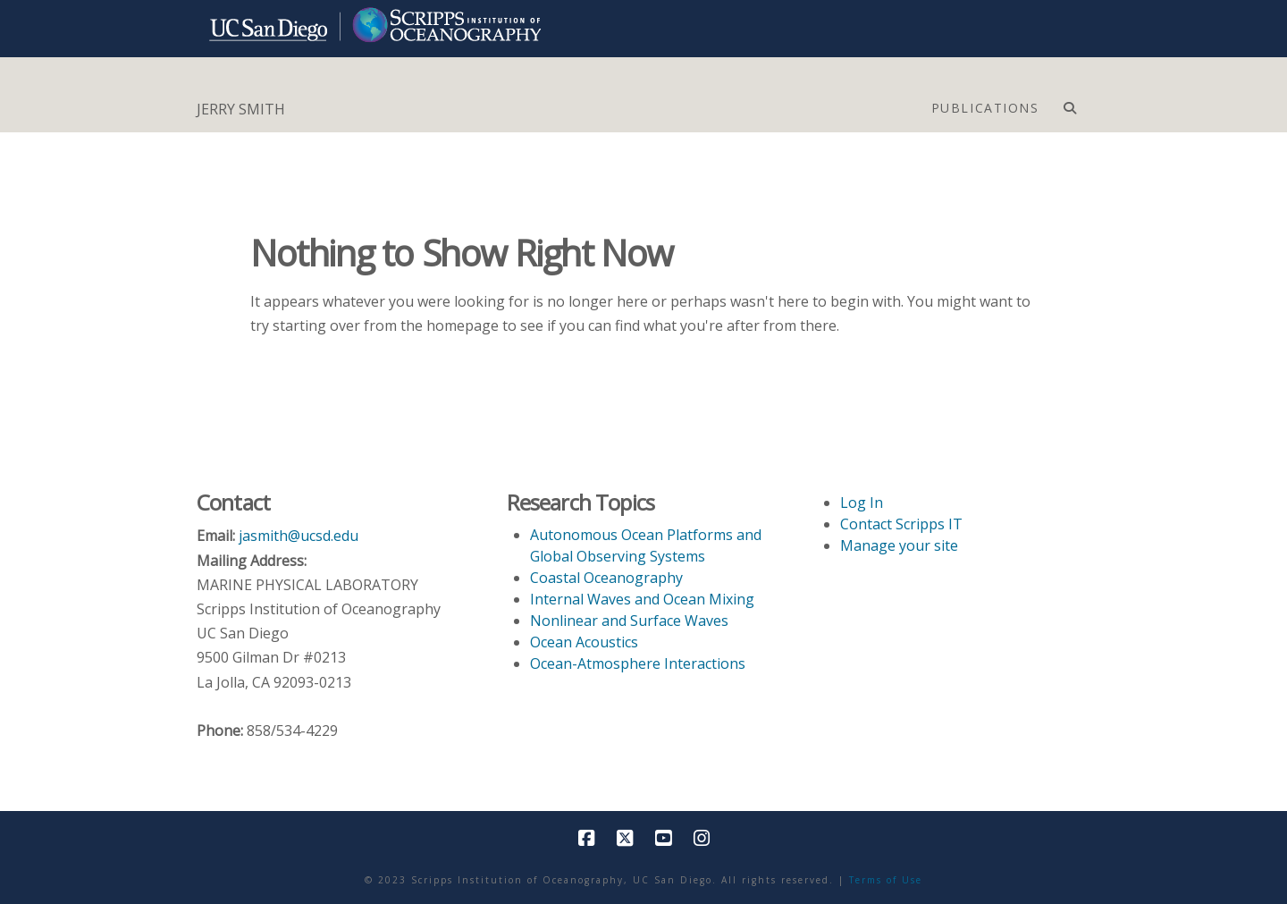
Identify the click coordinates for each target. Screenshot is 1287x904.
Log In (861, 502)
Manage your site (899, 545)
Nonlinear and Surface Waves (629, 620)
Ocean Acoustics (584, 642)
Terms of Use (885, 880)
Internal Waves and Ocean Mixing (642, 599)
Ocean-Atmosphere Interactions (637, 663)
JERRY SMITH (241, 109)
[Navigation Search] (1069, 103)
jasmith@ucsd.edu (298, 535)
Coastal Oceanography (606, 577)
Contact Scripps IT (901, 524)
